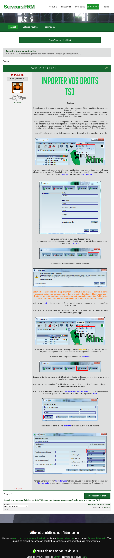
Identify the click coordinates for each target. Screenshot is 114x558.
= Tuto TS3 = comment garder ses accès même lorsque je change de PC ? (44, 54)
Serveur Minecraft (65, 538)
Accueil (53, 7)
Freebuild (66, 7)
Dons (106, 7)
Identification (50, 27)
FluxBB (107, 507)
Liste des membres (30, 27)
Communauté (93, 7)
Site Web (17, 102)
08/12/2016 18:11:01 (43, 68)
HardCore (79, 7)
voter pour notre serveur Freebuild (29, 538)
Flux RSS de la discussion (99, 504)
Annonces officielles (25, 51)
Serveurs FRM (19, 7)
